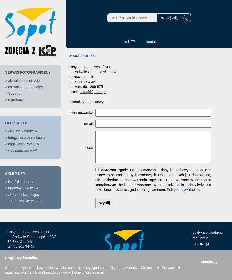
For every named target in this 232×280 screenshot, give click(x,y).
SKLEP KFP (15, 174)
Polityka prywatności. (183, 190)
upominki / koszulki (23, 188)
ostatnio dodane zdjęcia (27, 87)
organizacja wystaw (23, 144)
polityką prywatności (123, 268)
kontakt (152, 42)
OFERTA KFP (16, 123)
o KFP (130, 42)
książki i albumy (20, 182)
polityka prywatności (208, 232)
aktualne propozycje (24, 81)
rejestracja (16, 100)
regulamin (200, 238)
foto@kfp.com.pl (93, 92)
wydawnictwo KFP (22, 150)
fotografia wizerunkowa (26, 138)
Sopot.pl (14, 93)
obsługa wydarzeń (22, 131)
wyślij (104, 203)
